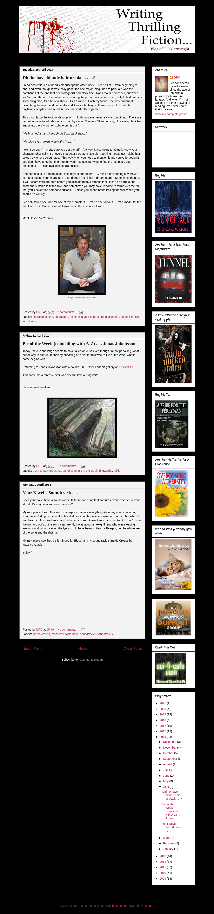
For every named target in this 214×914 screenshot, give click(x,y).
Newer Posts (32, 649)
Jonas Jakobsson (65, 470)
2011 (163, 867)
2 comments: (66, 312)
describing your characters (86, 316)
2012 (163, 861)
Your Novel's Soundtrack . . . (50, 492)
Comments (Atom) (91, 659)
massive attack (61, 634)
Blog (26, 56)
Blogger (148, 905)
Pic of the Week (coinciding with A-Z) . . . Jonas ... (172, 811)
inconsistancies (130, 316)
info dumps (30, 321)
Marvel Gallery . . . (113, 56)
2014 (163, 736)
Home (83, 649)
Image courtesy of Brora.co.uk (82, 297)
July (166, 770)
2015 (163, 731)
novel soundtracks (84, 634)
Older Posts (133, 649)
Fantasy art (45, 470)
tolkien (118, 470)
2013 (163, 856)
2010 (163, 872)
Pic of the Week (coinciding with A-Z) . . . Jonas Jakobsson (79, 343)
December (170, 741)
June (166, 775)
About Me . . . (46, 56)
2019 (163, 714)
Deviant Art (126, 367)
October (168, 753)
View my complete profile (171, 114)
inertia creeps (41, 634)
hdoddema (119, 905)
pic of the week (88, 470)
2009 (163, 878)
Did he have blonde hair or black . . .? (59, 77)
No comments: (67, 466)
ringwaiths (105, 470)
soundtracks (105, 634)
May (166, 781)
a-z (35, 470)
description (112, 316)
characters (61, 316)
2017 (163, 725)
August (168, 764)
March (167, 837)
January (168, 849)
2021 (163, 703)
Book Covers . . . (144, 56)
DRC (177, 77)
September (170, 758)
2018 (163, 720)
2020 (163, 708)
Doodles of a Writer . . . (78, 56)
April (166, 787)
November (170, 747)
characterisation (43, 316)
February (169, 843)
